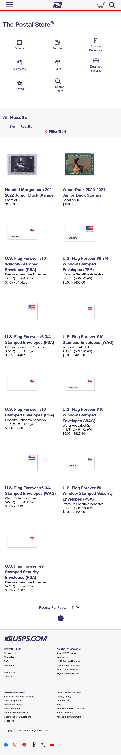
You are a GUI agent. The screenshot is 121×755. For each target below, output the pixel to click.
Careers (8, 676)
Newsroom (62, 657)
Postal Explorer (12, 708)
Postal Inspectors (13, 700)
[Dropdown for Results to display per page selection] (75, 607)
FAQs (7, 661)
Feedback (9, 665)
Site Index (9, 657)
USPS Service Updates (68, 661)
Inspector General (13, 704)
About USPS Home (66, 653)
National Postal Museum (16, 712)
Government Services (68, 669)
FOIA (59, 704)
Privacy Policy (64, 696)
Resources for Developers (17, 716)
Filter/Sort (57, 131)
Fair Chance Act (65, 712)
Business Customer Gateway (19, 696)
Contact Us (10, 653)
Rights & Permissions (68, 673)
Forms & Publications (68, 665)
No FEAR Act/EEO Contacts (71, 708)
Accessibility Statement (69, 716)
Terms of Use (63, 700)
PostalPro (9, 720)
